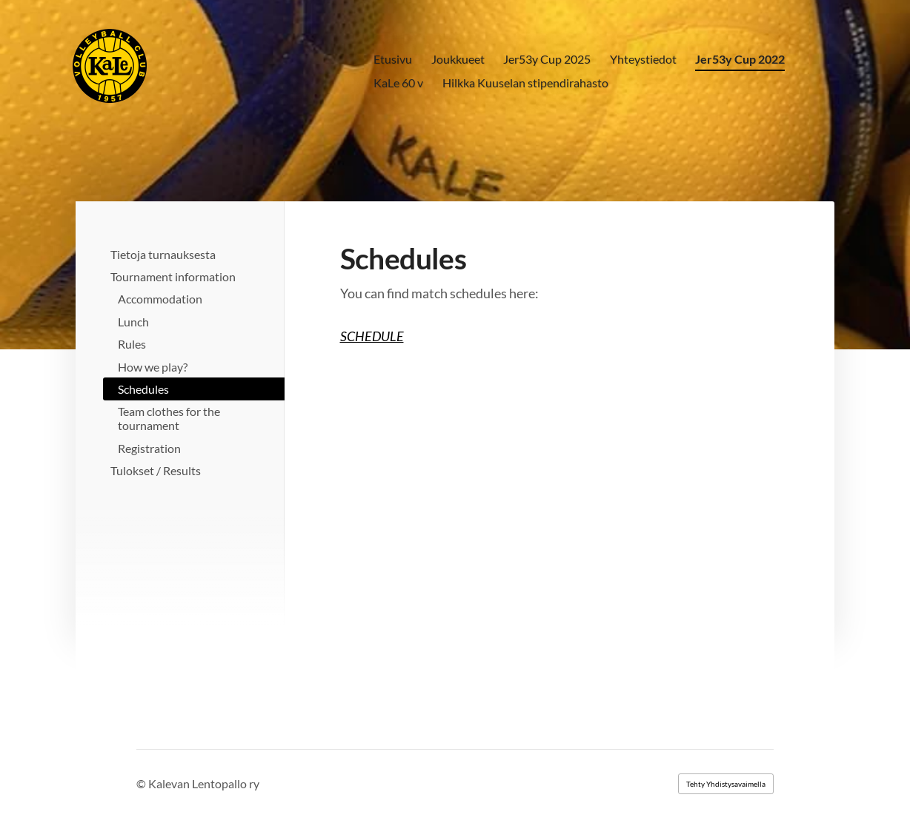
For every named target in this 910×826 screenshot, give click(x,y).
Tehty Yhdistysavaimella (725, 783)
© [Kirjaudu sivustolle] (142, 783)
